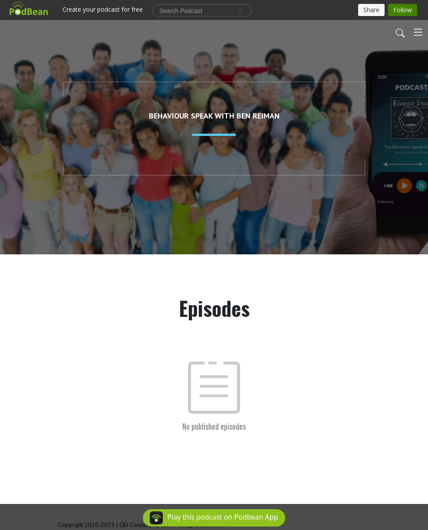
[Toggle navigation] (418, 32)
